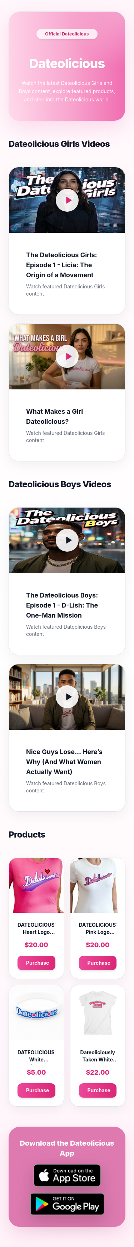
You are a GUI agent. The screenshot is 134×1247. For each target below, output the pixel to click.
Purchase (37, 963)
